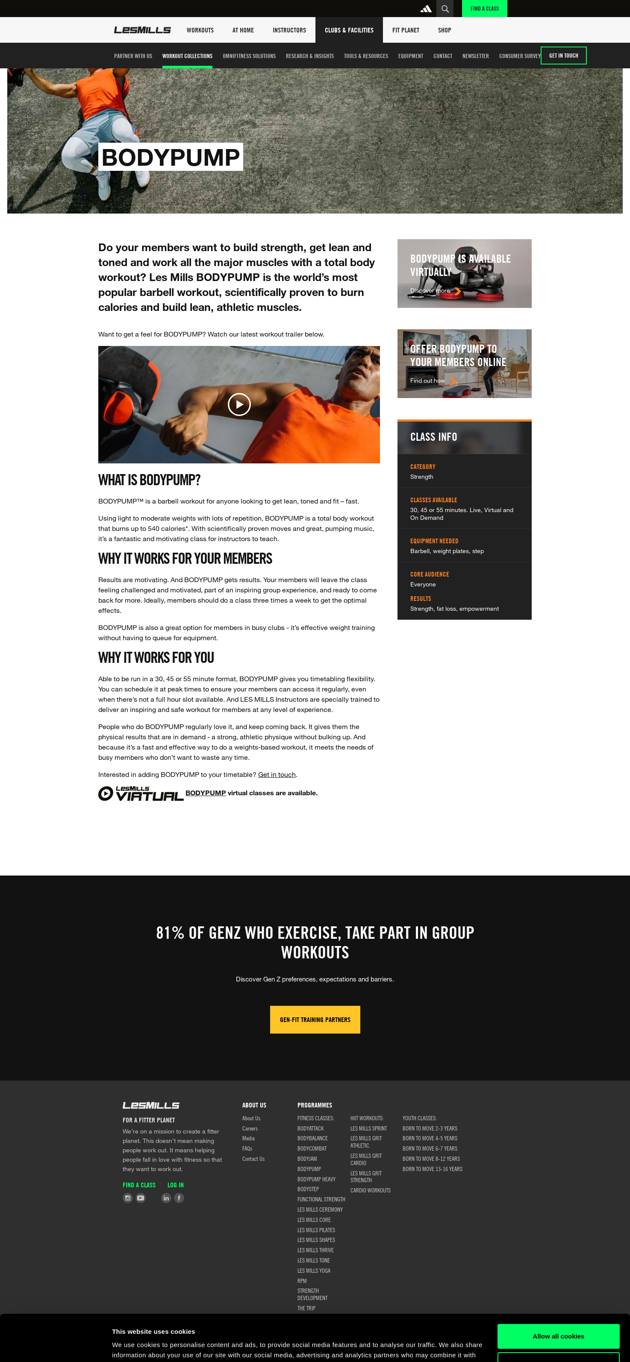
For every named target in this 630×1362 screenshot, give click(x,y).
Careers (250, 1128)
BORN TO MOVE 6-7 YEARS (430, 1148)
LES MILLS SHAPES (316, 1239)
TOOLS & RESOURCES (366, 55)
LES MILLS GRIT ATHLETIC (366, 1141)
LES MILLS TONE (313, 1260)
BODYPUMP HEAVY (316, 1179)
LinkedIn (166, 1198)
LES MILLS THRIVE (315, 1250)
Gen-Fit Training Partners (315, 1019)
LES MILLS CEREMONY (320, 1209)
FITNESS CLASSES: (315, 1118)
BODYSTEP (308, 1188)
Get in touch (277, 774)
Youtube (140, 1198)
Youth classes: (420, 1118)
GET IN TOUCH (563, 55)
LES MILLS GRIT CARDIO (366, 1158)
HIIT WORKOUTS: (367, 1118)
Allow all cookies (559, 1292)
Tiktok (153, 1198)
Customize (559, 1320)
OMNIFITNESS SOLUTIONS (249, 55)
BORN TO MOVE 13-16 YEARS (432, 1168)
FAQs (247, 1148)
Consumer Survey (520, 55)
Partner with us (133, 55)
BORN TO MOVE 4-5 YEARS (430, 1138)
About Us (251, 1118)
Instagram (128, 1198)
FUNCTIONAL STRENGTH (321, 1199)
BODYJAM (307, 1158)
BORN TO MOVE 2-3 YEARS (430, 1128)
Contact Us (253, 1158)
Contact (442, 55)
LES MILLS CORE (314, 1219)
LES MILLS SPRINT (368, 1128)
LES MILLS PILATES (316, 1229)
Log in (176, 1185)
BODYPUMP (205, 792)
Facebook (179, 1198)
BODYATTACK (310, 1128)
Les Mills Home (142, 29)
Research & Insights (310, 55)
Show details (132, 1345)
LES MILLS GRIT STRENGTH (366, 1176)
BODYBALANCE (312, 1138)
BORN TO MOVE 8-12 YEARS (431, 1158)
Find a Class (485, 8)
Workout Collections (187, 55)
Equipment (410, 55)
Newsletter (475, 55)
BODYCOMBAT (312, 1148)
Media (248, 1138)
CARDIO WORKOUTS (370, 1190)
